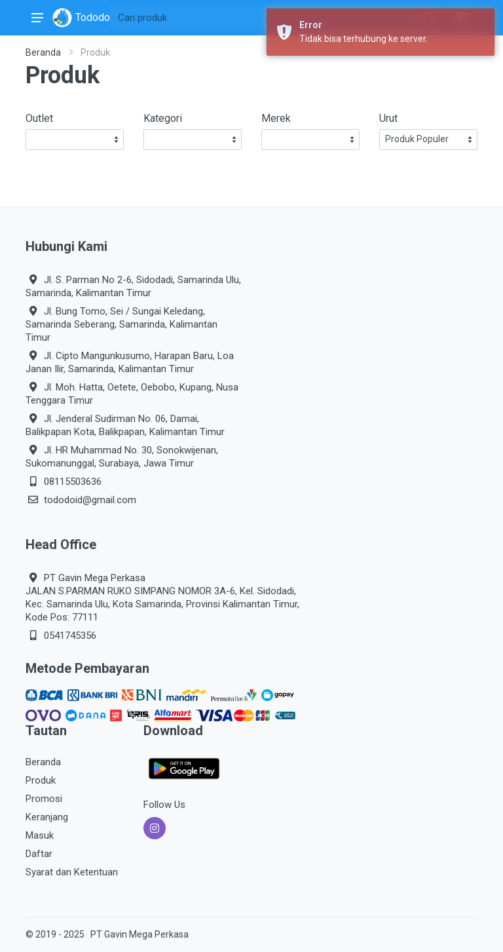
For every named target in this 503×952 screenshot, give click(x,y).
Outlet (39, 118)
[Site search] (263, 17)
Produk (41, 780)
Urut (388, 118)
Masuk (40, 835)
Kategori (162, 118)
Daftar (39, 854)
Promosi (44, 799)
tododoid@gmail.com (90, 500)
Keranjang (47, 817)
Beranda (43, 52)
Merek (276, 118)
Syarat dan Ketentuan (72, 872)
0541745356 (70, 635)
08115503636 (73, 481)
